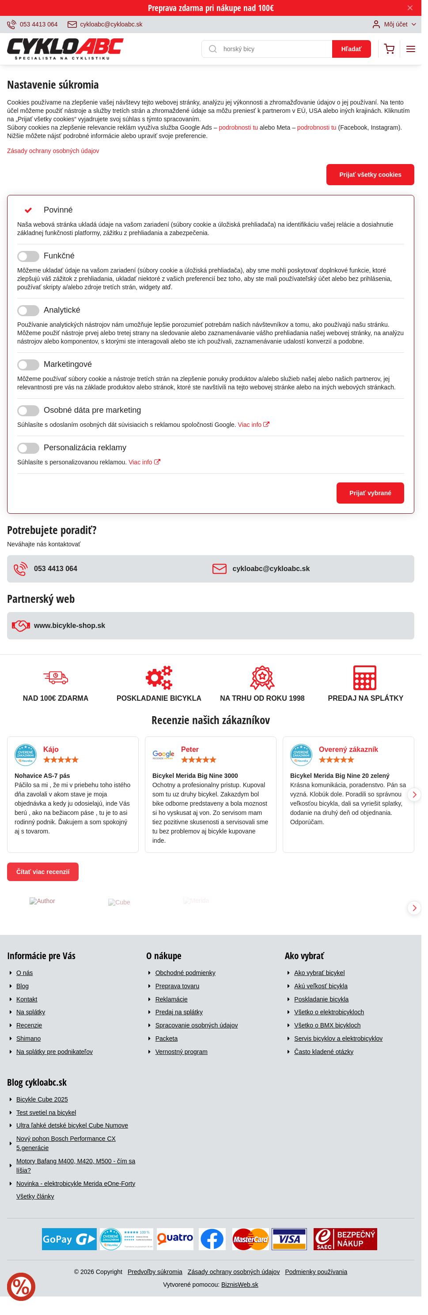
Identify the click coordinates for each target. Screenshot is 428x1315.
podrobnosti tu (238, 127)
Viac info (253, 424)
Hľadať (351, 48)
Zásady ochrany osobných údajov (53, 150)
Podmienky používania (316, 1271)
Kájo (51, 749)
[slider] (61, 759)
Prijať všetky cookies (370, 174)
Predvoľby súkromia (155, 1271)
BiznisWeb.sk (239, 1284)
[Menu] (410, 49)
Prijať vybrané (370, 493)
